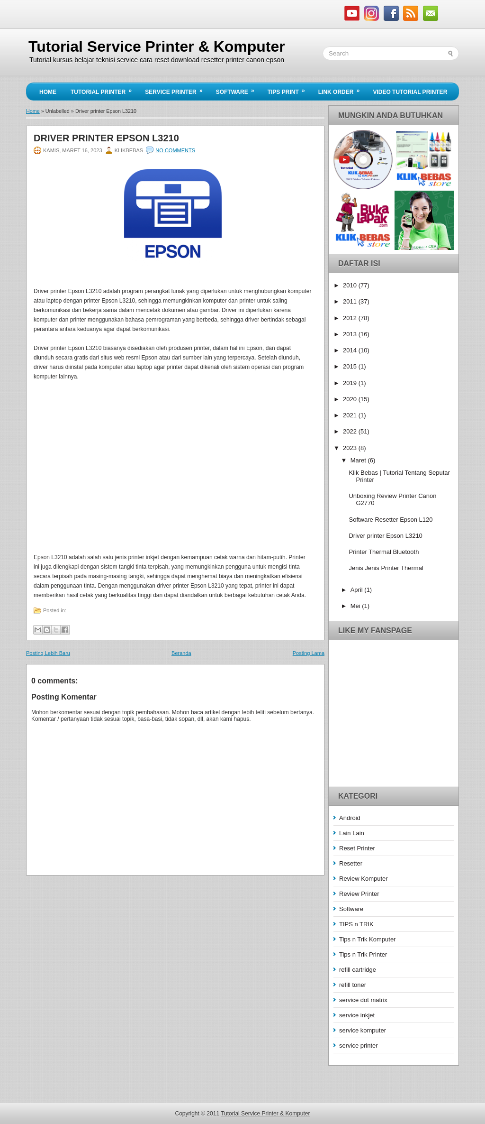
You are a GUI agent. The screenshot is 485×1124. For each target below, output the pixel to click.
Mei (356, 605)
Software (238, 89)
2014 (351, 350)
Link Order (342, 89)
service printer (358, 1045)
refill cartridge (357, 969)
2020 (351, 399)
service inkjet (357, 1015)
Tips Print (289, 89)
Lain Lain (351, 833)
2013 (351, 334)
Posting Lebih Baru (48, 653)
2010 (351, 285)
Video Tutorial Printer (410, 92)
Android (349, 817)
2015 (351, 366)
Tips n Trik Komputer (367, 939)
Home (47, 92)
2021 (351, 415)
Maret (359, 460)
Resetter (350, 863)
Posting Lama (308, 653)
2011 (351, 301)
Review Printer (359, 893)
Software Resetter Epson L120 (390, 519)
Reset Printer (357, 848)
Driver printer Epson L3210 (106, 138)
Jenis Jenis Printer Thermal (386, 567)
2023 (351, 447)
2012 (351, 318)
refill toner (352, 984)
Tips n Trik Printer (363, 954)
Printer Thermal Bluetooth (384, 551)
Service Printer (176, 89)
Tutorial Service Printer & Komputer (156, 46)
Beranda (181, 653)
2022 (351, 431)
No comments (175, 150)
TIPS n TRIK (356, 924)
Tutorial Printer (104, 89)
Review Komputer (363, 878)
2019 (351, 383)
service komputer (362, 1030)
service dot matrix (363, 1000)
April (357, 589)
